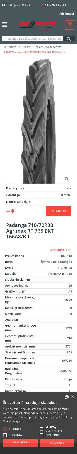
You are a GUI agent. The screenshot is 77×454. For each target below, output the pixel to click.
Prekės (26, 47)
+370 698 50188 (55, 5)
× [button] (72, 397)
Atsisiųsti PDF (60, 250)
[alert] (38, 423)
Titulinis (10, 47)
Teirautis (58, 211)
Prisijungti (66, 14)
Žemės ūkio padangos (48, 47)
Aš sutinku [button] (56, 442)
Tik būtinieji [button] (20, 442)
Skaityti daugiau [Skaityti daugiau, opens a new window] (12, 421)
